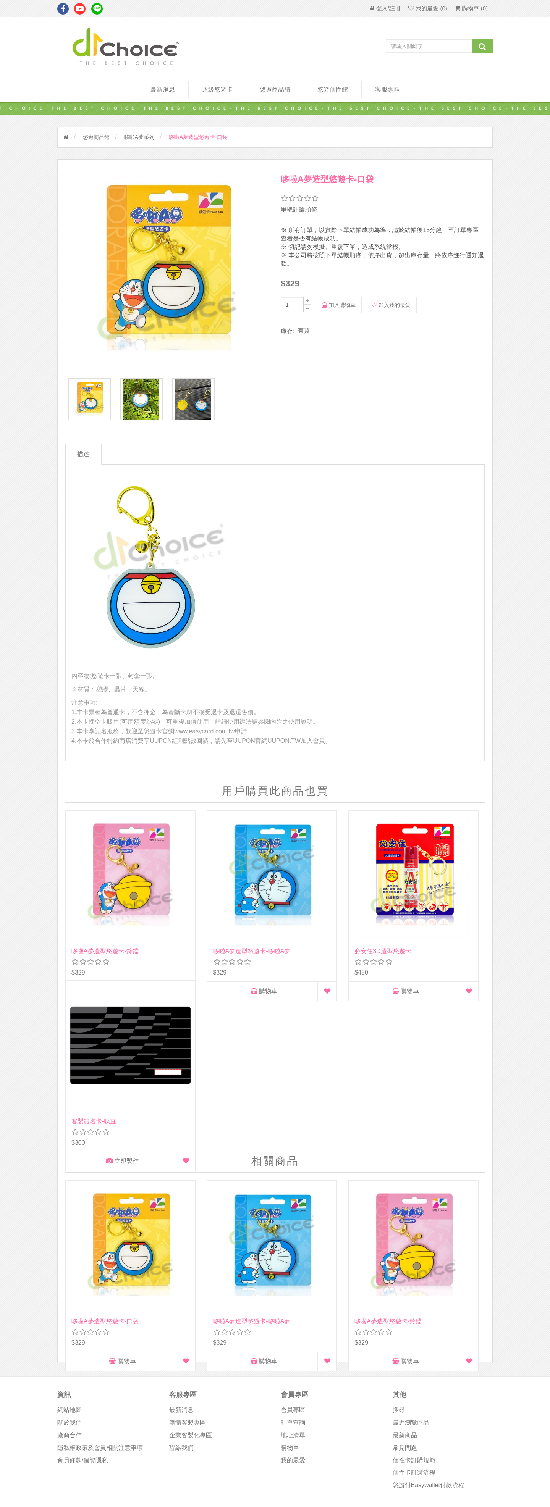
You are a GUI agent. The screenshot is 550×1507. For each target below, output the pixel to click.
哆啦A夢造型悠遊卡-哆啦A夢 (218, 921)
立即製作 (428, 961)
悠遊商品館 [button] (275, 89)
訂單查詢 (293, 1260)
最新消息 (162, 89)
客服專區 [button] (387, 89)
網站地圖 (69, 1247)
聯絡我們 (181, 1284)
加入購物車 (338, 305)
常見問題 (405, 1284)
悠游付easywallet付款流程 (428, 1322)
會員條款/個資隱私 (82, 1297)
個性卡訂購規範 (414, 1297)
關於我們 (69, 1260)
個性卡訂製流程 (414, 1310)
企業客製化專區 (190, 1272)
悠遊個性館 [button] (332, 89)
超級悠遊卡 (217, 89)
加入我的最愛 (391, 305)
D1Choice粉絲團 (301, 1385)
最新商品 (405, 1272)
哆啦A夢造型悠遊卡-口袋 (105, 1123)
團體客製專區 (187, 1260)
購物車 (105, 961)
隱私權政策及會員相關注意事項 (100, 1284)
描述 (85, 458)
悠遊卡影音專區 (301, 1404)
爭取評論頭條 (299, 209)
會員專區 (293, 1247)
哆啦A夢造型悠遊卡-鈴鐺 (105, 921)
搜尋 (399, 1247)
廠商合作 (69, 1272)
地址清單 (293, 1272)
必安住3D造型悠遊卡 (315, 921)
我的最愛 (293, 1297)
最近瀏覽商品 (411, 1260)
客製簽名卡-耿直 (417, 921)
